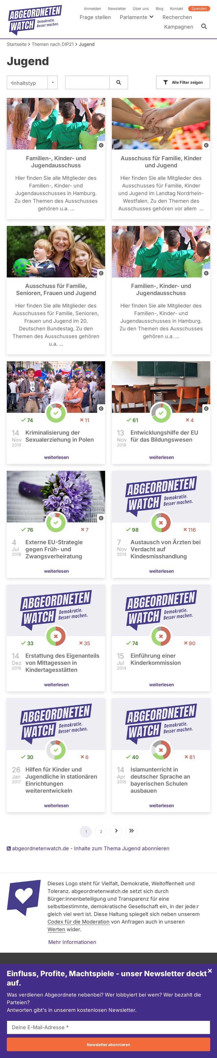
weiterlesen (56, 457)
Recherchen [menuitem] (177, 17)
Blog (159, 9)
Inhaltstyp (24, 83)
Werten (56, 929)
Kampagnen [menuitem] (178, 27)
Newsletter (117, 9)
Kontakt (176, 9)
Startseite (17, 44)
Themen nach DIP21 (53, 44)
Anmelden (92, 9)
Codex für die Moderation (78, 922)
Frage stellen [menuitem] (95, 17)
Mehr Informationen (72, 942)
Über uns (141, 9)
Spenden (199, 9)
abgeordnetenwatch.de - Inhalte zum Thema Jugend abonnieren (88, 848)
